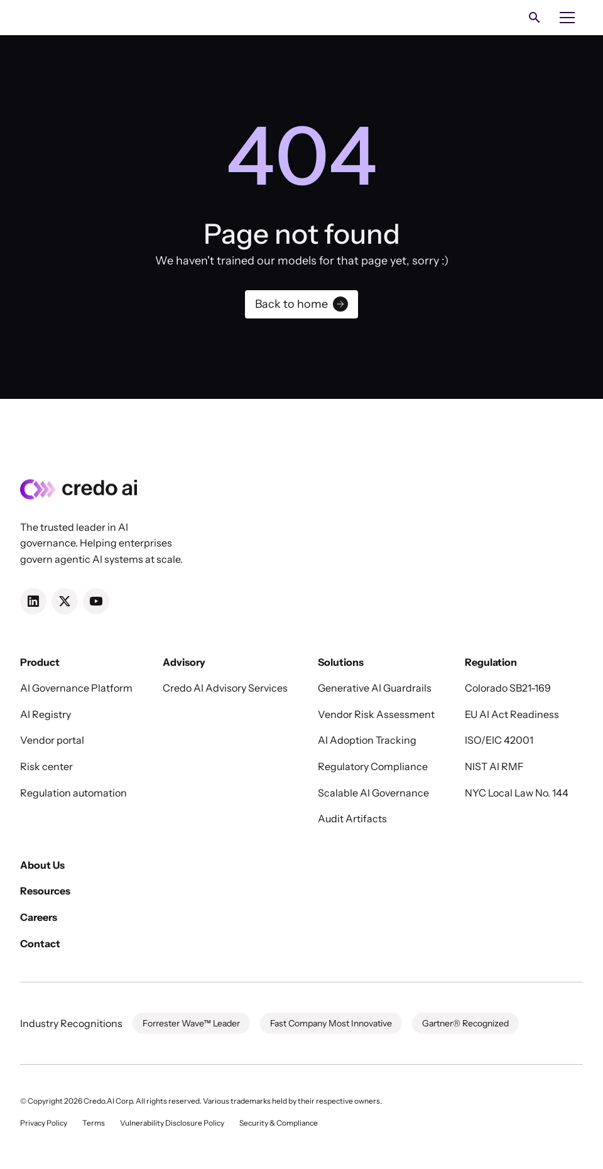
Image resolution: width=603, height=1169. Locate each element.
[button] (567, 17)
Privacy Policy (43, 1123)
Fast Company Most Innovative (331, 1023)
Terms (93, 1123)
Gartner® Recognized (465, 1023)
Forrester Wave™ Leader (191, 1023)
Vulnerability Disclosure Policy (172, 1123)
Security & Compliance (278, 1123)
